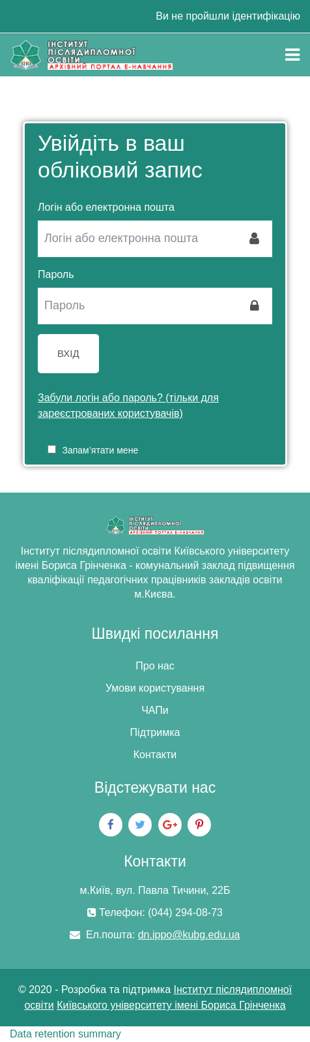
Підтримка (155, 732)
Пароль (56, 274)
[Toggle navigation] (292, 55)
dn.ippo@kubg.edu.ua (189, 934)
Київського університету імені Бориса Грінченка (171, 1005)
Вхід (68, 353)
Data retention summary (65, 1033)
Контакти (155, 754)
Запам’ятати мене (100, 450)
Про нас (154, 665)
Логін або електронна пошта (106, 207)
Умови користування (155, 688)
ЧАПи (155, 710)
